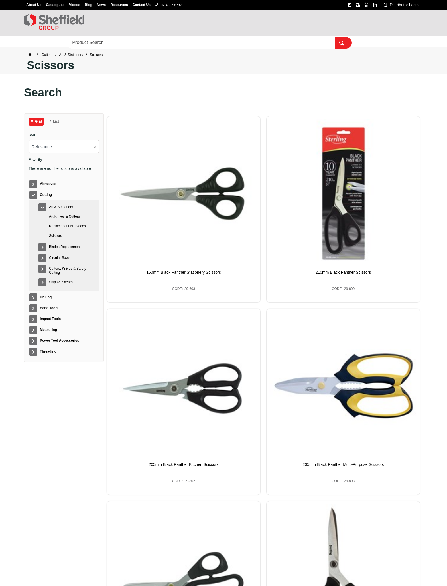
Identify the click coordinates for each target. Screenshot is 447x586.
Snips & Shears (61, 282)
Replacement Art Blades (67, 226)
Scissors (55, 236)
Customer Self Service (214, 572)
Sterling (245, 565)
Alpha (230, 565)
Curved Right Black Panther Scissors (223, 304)
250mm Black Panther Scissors (383, 304)
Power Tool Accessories (236, 41)
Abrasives (37, 41)
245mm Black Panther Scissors (144, 417)
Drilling (92, 41)
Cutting (66, 41)
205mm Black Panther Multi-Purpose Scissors (383, 194)
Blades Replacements (65, 247)
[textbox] (336, 23)
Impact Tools (157, 41)
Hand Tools (123, 41)
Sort (32, 135)
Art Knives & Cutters (64, 216)
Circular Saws (59, 258)
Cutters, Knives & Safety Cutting (67, 271)
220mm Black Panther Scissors (144, 304)
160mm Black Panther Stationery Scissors (144, 194)
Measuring (192, 41)
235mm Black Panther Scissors (303, 304)
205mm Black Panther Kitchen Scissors (303, 194)
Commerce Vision (253, 572)
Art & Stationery (61, 207)
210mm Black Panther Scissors (223, 192)
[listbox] (64, 146)
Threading (280, 41)
